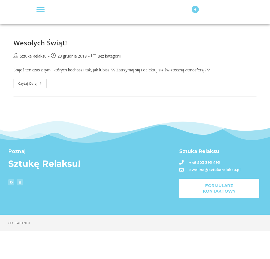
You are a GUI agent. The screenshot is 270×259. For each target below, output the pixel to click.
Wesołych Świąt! (40, 70)
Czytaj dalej (32, 110)
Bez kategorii (109, 83)
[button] (40, 23)
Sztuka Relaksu (33, 83)
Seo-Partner (19, 251)
